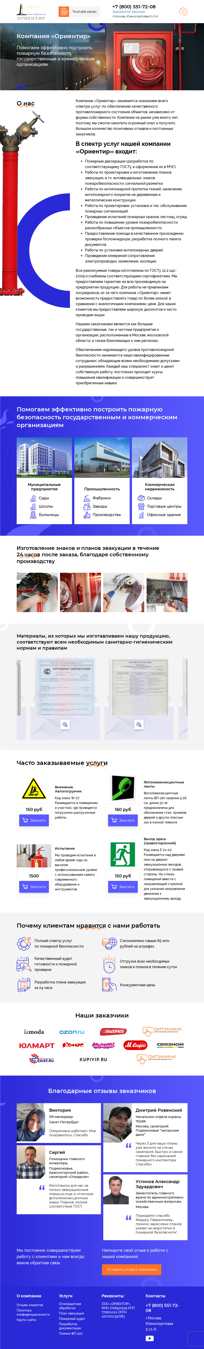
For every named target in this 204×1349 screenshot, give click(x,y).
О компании (29, 1293)
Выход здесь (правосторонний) (160, 838)
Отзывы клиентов (30, 1302)
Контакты (155, 1293)
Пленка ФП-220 (71, 1331)
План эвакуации (71, 1310)
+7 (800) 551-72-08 (134, 6)
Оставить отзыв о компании (132, 1266)
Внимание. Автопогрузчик (68, 788)
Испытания (65, 846)
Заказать (34, 817)
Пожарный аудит (72, 1316)
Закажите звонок (128, 11)
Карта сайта (26, 1317)
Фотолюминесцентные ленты (163, 783)
